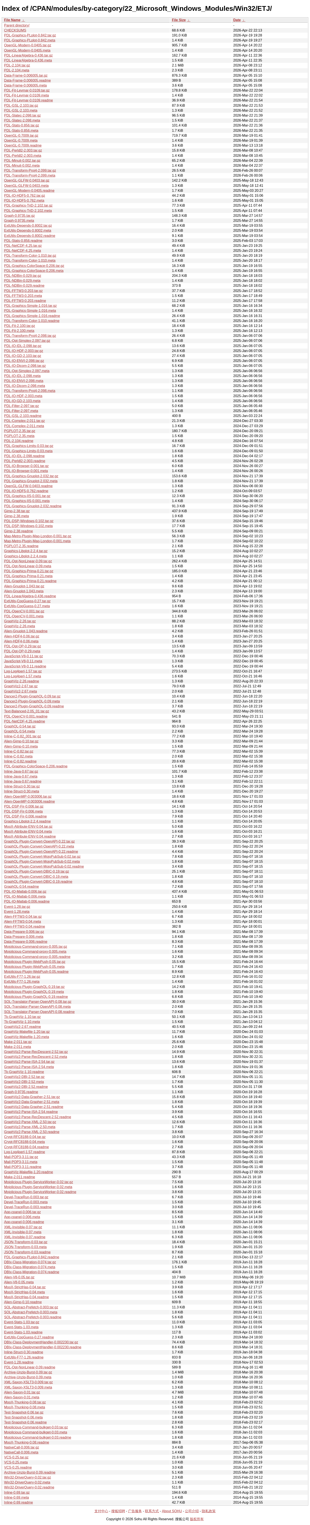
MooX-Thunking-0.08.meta (24, 1407)
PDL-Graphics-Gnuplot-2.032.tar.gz (31, 476)
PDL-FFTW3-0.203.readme (25, 301)
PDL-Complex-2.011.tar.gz (24, 421)
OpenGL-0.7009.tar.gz (21, 135)
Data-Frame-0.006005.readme (27, 80)
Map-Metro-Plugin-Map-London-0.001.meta (37, 541)
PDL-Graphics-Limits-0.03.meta (28, 451)
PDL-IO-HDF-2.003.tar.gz (23, 351)
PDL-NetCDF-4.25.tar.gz (23, 245)
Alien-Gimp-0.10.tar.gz (21, 741)
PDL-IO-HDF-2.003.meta (23, 396)
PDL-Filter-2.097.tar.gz (21, 406)
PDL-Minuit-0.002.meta (22, 165)
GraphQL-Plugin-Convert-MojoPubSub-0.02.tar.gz (42, 856)
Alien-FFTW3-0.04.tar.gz (23, 916)
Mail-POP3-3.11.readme (22, 1167)
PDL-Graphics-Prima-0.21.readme (30, 581)
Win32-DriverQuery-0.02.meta (27, 1482)
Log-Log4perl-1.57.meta (22, 676)
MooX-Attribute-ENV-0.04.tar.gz (28, 826)
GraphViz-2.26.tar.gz (20, 621)
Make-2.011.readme (19, 1177)
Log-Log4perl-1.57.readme (24, 1152)
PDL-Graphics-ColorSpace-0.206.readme (35, 766)
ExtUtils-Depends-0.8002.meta (27, 230)
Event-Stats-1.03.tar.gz (21, 1322)
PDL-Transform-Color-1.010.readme (31, 321)
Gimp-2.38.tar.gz (17, 511)
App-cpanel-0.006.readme (24, 1222)
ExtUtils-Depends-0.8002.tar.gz (28, 225)
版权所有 (197, 1519)
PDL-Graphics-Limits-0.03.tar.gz (28, 446)
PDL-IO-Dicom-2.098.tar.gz (25, 366)
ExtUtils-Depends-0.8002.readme (29, 236)
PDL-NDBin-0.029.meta (22, 280)
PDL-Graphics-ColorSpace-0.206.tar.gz (34, 266)
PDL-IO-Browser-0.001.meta (26, 471)
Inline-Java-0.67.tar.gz (21, 771)
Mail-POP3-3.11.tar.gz (21, 1157)
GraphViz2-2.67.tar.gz (21, 686)
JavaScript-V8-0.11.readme (25, 666)
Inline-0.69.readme (18, 1502)
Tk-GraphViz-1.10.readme (24, 1072)
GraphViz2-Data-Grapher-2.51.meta (31, 1102)
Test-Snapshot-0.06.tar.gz (23, 1412)
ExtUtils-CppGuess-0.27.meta (27, 606)
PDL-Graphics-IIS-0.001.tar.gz (27, 496)
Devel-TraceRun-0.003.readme (28, 1207)
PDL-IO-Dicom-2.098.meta (24, 386)
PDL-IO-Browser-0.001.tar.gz (26, 466)
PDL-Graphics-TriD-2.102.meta (28, 210)
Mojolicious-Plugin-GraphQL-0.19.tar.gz (34, 987)
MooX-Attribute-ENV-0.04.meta (28, 831)
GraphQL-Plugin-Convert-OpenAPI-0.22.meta (39, 846)
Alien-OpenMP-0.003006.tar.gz (28, 796)
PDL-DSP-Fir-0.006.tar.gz (23, 806)
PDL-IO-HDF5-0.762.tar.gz (24, 195)
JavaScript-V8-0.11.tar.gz (23, 656)
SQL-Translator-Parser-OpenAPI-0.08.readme (39, 1012)
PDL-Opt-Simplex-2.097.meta (26, 371)
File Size (179, 20)
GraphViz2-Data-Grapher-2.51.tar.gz (32, 1097)
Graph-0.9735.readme (21, 1092)
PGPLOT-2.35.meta (19, 436)
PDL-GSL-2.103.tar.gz (21, 105)
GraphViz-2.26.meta (19, 626)
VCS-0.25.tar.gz (16, 1457)
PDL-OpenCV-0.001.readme (26, 716)
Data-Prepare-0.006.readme (25, 941)
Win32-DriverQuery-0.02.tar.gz (27, 1477)
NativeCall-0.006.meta (21, 1452)
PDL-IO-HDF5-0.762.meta (24, 200)
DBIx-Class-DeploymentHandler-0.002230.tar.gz (41, 1342)
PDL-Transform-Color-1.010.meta (30, 260)
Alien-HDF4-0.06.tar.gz (21, 636)
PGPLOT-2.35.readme (21, 546)
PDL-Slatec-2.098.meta (22, 120)
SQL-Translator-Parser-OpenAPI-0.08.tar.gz (38, 1001)
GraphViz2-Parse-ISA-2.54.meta (29, 1067)
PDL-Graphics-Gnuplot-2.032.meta (30, 481)
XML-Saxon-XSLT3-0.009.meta (28, 1387)
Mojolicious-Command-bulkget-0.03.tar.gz (36, 1427)
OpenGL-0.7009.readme (22, 145)
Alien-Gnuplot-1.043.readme (26, 631)
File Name (12, 20)
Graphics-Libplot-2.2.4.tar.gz (26, 551)
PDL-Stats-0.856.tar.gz (21, 125)
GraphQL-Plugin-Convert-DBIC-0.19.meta (36, 876)
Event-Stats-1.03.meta (21, 1327)
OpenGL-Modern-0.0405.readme (29, 190)
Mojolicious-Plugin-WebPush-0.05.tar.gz (34, 962)
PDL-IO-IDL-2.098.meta (22, 376)
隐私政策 (209, 1511)
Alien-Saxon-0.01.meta (21, 1397)
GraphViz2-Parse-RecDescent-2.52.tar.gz (36, 1052)
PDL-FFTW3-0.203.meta (23, 296)
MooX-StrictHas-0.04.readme (26, 1297)
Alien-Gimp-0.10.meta (21, 746)
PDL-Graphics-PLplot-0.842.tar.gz (30, 35)
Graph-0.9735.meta (19, 220)
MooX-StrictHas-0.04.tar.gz (25, 1287)
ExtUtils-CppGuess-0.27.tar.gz (27, 601)
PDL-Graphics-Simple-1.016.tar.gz (30, 306)
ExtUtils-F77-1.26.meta (22, 981)
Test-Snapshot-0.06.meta (23, 1417)
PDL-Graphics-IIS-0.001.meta (27, 501)
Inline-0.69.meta (16, 1497)
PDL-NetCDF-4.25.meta (22, 250)
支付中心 (101, 1511)
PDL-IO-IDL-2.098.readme (24, 456)
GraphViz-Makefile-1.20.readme (28, 1172)
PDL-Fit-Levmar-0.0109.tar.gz (27, 90)
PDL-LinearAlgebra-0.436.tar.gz (28, 55)
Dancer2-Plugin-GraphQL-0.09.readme (34, 706)
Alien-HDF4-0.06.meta (21, 641)
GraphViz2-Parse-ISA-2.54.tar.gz (29, 1062)
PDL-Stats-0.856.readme (23, 241)
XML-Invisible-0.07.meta (22, 1232)
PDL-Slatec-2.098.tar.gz (22, 115)
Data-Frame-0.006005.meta (25, 85)
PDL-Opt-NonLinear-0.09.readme (29, 1367)
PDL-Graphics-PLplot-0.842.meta (29, 40)
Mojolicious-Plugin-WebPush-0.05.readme (36, 971)
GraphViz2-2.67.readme (22, 1027)
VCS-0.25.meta (16, 1462)
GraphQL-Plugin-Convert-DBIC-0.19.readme (38, 881)
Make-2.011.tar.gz (18, 1042)
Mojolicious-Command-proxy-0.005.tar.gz (35, 946)
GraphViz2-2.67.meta (20, 691)
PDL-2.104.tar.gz (17, 65)
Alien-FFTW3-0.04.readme (24, 926)
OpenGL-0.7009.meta (21, 140)
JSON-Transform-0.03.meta (25, 1247)
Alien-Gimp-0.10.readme (23, 1302)
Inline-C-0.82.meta (18, 756)
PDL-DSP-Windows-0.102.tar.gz (29, 521)
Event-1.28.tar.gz (17, 906)
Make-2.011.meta (17, 1047)
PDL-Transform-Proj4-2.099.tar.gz (30, 170)
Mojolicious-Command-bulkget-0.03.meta (35, 1432)
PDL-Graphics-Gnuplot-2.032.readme (33, 506)
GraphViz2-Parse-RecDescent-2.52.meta (35, 1057)
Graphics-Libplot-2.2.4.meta (25, 556)
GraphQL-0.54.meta (19, 731)
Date (237, 20)
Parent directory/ (16, 25)
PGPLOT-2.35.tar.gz (19, 431)
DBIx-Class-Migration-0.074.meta (29, 1267)
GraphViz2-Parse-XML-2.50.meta (29, 1127)
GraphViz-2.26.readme (21, 681)
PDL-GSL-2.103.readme (22, 416)
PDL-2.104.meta (16, 70)
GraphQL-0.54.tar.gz (20, 726)
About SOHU (172, 1511)
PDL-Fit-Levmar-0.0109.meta (26, 95)
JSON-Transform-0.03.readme (27, 1252)
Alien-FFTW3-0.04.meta (22, 921)
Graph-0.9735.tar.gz (19, 215)
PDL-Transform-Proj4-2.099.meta (29, 175)
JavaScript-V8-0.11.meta (23, 661)
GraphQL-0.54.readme (21, 886)
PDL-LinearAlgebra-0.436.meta (28, 60)
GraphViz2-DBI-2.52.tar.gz (24, 1077)
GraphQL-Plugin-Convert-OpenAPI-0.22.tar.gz (39, 841)
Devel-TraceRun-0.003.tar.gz (26, 1197)
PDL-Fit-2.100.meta (19, 331)
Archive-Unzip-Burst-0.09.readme (29, 1472)
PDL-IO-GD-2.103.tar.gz (22, 356)
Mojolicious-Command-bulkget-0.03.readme (37, 1437)
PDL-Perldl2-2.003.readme (24, 461)
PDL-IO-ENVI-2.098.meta (23, 381)
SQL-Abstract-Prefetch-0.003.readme (32, 1317)
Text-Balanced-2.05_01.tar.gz (26, 711)
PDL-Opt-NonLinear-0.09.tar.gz (28, 561)
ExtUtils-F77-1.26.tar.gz (22, 976)
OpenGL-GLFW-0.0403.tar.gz (26, 180)
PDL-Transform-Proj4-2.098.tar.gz (30, 336)
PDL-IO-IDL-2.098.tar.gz (22, 346)
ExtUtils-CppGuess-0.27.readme (29, 1337)
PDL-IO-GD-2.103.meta (22, 401)
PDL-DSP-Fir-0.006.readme (25, 816)
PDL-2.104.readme (18, 441)
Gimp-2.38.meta (16, 516)
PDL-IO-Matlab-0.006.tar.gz (25, 891)
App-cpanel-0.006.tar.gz (22, 1212)
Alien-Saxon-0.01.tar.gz (22, 1392)
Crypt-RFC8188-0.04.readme (26, 1147)
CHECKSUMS (15, 30)
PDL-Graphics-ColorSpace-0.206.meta (34, 271)
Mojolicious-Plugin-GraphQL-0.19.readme (36, 997)
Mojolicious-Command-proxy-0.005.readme (37, 957)
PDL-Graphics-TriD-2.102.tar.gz (28, 205)
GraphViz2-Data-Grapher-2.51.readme (33, 1107)
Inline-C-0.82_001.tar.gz (22, 736)
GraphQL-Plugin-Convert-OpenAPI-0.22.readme (41, 851)
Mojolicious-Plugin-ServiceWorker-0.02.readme (40, 1192)
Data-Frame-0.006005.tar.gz (26, 75)
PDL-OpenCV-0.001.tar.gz (24, 611)
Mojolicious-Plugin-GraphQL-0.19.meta (34, 992)
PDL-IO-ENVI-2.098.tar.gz (24, 361)
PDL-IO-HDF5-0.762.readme (26, 491)
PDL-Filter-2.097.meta (21, 411)
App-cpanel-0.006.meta (22, 1217)
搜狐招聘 (118, 1511)
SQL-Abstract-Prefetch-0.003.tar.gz (31, 1307)
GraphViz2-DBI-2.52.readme (26, 1087)
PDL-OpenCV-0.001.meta (23, 616)
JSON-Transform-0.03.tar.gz (25, 1242)
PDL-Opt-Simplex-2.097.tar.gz (27, 340)
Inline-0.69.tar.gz (17, 1492)
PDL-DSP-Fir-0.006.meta (23, 811)
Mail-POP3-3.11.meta (20, 1162)
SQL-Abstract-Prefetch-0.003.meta (30, 1312)
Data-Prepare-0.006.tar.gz (24, 932)
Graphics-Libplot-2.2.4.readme (27, 821)
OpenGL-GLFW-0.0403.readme (28, 486)
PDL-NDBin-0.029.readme (24, 285)
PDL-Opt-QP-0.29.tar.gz (22, 646)
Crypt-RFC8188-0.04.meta (24, 1142)
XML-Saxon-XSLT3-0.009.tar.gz (28, 1382)
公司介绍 (192, 1511)
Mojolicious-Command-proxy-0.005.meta (35, 951)
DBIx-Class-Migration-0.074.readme (31, 1272)
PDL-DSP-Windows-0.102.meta (28, 526)
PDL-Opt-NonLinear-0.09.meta (27, 566)
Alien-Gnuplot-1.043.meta (23, 591)
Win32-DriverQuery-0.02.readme (29, 1487)
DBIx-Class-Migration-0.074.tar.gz (30, 1262)
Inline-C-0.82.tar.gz (18, 751)
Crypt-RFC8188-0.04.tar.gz (25, 1137)
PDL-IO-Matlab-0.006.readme (27, 901)
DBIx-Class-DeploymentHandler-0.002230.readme (42, 1347)
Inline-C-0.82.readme (20, 761)
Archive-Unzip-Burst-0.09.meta (27, 1377)
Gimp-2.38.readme (18, 531)
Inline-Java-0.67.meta (20, 776)
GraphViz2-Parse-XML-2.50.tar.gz (30, 1122)
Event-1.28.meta (16, 911)
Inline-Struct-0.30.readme (23, 1352)
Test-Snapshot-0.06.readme (25, 1422)
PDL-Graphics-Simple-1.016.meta (30, 310)
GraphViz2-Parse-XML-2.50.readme (31, 1132)
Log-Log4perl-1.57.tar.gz (23, 671)
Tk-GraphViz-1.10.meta (22, 1022)
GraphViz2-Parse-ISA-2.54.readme (31, 1112)
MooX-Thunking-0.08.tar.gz (25, 1402)
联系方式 (152, 1511)
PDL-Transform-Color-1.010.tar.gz (30, 255)
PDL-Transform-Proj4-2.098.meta (29, 391)
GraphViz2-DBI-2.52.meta (24, 1082)
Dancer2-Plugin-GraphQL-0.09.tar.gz (32, 696)
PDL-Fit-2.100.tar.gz (19, 326)
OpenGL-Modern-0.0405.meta (27, 50)
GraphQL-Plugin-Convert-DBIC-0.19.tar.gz (36, 871)
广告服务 (135, 1511)
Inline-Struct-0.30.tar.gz (22, 786)
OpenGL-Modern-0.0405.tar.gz (27, 45)
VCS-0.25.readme (18, 1467)
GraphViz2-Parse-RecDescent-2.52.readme (37, 1117)
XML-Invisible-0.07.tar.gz (23, 1227)
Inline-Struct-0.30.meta (21, 791)
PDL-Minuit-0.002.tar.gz (22, 160)
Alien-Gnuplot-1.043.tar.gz (24, 586)
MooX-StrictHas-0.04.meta (24, 1292)
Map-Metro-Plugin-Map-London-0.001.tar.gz (37, 536)
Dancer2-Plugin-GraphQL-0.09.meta (32, 701)
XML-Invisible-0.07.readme (24, 1237)
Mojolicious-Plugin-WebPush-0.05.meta (34, 967)
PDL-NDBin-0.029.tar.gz (22, 275)
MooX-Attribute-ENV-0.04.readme (30, 836)
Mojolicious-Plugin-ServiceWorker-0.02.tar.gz (38, 1182)
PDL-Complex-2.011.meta (24, 426)
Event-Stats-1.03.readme (23, 1332)
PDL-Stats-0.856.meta (21, 130)
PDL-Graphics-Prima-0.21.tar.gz (28, 571)
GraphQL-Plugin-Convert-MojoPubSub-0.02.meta (42, 861)
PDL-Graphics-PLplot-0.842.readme (31, 1257)
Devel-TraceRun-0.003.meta (26, 1202)
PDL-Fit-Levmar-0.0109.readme (28, 100)
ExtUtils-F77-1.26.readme (23, 1357)
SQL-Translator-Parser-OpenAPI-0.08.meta (37, 1006)
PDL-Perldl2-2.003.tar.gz (23, 150)
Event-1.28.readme (18, 1362)
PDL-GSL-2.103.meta (20, 110)
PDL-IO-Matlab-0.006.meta (25, 896)
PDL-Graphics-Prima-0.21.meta (28, 576)
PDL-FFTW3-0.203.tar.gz (23, 291)
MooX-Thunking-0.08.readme (26, 1442)
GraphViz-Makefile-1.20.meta (26, 1037)
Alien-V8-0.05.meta (19, 1282)
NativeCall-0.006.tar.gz (21, 1447)
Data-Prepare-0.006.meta (23, 936)
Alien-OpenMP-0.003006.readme (29, 801)
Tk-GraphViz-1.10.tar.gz (22, 1017)
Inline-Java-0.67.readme (22, 781)
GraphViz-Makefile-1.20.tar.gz (27, 1032)
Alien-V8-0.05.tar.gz (19, 1277)
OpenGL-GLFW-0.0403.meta (26, 185)
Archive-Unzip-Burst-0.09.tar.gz (28, 1372)
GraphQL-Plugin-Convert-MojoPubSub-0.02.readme (44, 866)
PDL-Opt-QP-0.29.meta (22, 651)
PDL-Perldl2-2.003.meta (22, 155)
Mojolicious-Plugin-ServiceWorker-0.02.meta (38, 1187)
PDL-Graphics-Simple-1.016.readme (32, 316)
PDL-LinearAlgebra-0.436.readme (30, 596)
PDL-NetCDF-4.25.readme (24, 721)
